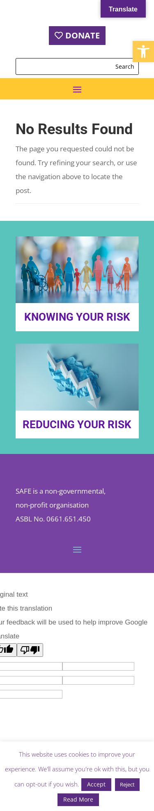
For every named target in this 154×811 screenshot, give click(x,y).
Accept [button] (96, 784)
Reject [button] (127, 784)
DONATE (82, 35)
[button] (143, 51)
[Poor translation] (30, 650)
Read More (78, 799)
